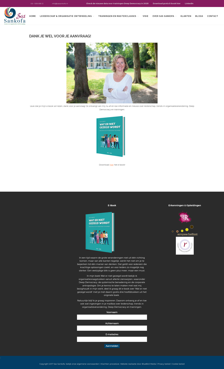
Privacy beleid (164, 364)
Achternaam (112, 323)
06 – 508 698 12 (37, 3)
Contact (212, 16)
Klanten (186, 16)
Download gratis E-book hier (167, 3)
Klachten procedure (110, 364)
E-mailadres (112, 334)
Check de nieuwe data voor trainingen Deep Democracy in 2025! (117, 3)
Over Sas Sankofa (163, 16)
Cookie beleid (178, 364)
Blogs (199, 16)
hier (112, 165)
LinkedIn (189, 3)
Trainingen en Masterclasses (117, 16)
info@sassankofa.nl (60, 3)
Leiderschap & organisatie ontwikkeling (66, 16)
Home (32, 16)
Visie (145, 16)
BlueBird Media (149, 364)
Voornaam (111, 312)
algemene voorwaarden (88, 364)
